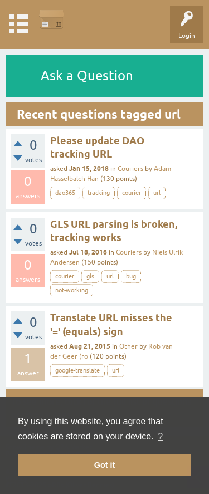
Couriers (130, 169)
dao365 (65, 192)
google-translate (77, 370)
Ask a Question (87, 75)
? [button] (160, 436)
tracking (99, 192)
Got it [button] (104, 465)
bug (131, 276)
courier (131, 192)
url (157, 192)
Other (128, 346)
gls (90, 276)
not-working (71, 290)
